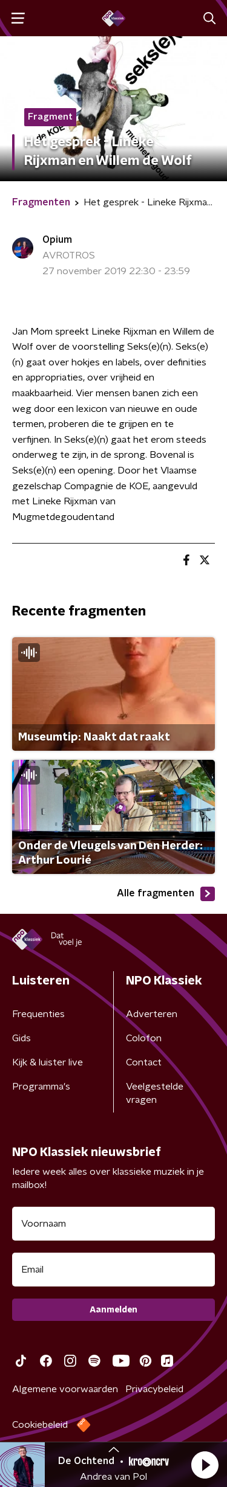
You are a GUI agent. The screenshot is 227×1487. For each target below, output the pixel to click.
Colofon (144, 1038)
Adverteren (151, 1014)
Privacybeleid (154, 1389)
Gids (21, 1038)
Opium (57, 240)
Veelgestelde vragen (154, 1093)
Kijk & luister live (47, 1062)
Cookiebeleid (40, 1425)
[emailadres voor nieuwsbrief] (113, 1269)
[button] (204, 1464)
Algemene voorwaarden (65, 1389)
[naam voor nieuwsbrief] (113, 1224)
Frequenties (38, 1014)
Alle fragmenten (166, 894)
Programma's (41, 1086)
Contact (144, 1062)
